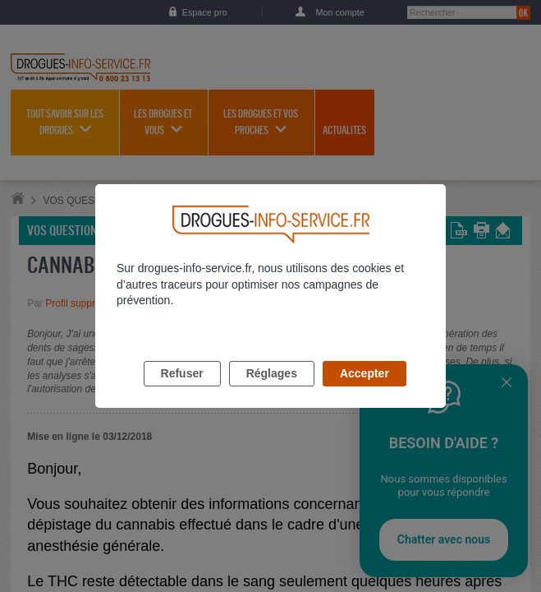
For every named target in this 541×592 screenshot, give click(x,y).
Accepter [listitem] (364, 392)
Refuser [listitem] (182, 392)
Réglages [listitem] (271, 392)
